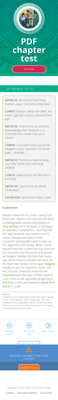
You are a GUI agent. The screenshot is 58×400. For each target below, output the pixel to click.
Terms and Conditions (27, 392)
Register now (29, 367)
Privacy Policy (46, 392)
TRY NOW (29, 69)
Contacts (10, 392)
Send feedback (29, 344)
